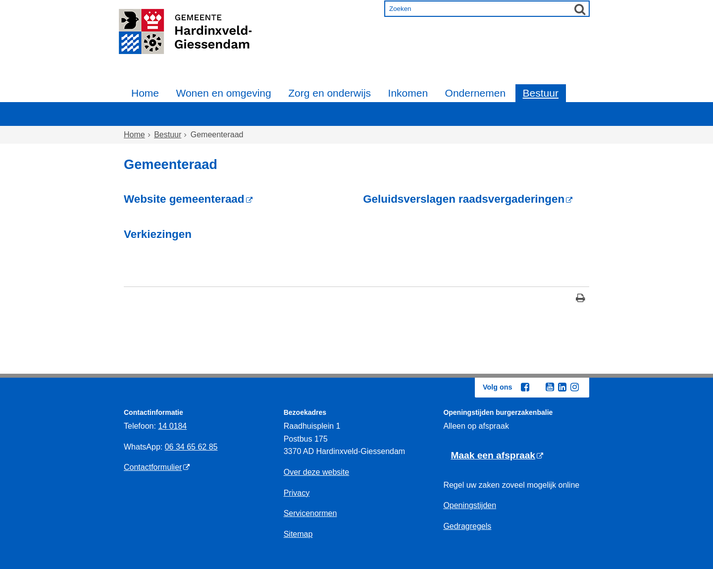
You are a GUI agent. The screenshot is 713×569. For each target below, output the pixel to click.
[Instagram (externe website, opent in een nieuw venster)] (574, 387)
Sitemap (298, 534)
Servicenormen (310, 513)
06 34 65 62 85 (191, 447)
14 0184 (172, 426)
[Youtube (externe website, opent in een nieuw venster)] (549, 387)
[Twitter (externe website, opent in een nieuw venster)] (537, 388)
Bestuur (541, 93)
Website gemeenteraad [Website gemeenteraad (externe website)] (184, 199)
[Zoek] (579, 8)
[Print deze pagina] (580, 299)
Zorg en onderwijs (329, 93)
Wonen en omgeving (223, 93)
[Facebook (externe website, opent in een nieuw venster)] (524, 387)
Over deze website (317, 472)
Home (145, 93)
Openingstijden (469, 505)
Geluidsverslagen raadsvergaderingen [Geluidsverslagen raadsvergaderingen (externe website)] (463, 199)
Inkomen (408, 93)
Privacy (296, 493)
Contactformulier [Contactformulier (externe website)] (153, 467)
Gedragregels (467, 526)
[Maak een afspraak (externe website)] (497, 456)
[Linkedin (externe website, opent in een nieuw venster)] (562, 387)
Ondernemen (475, 93)
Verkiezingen (158, 234)
